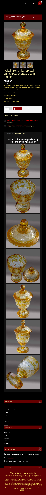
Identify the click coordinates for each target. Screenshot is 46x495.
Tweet (10, 115)
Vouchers (6, 443)
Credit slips (6, 438)
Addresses (6, 440)
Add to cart (17, 109)
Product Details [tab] (20, 133)
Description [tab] (9, 133)
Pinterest (15, 115)
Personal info (7, 432)
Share (6, 115)
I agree (22, 490)
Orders (5, 435)
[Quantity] (7, 108)
